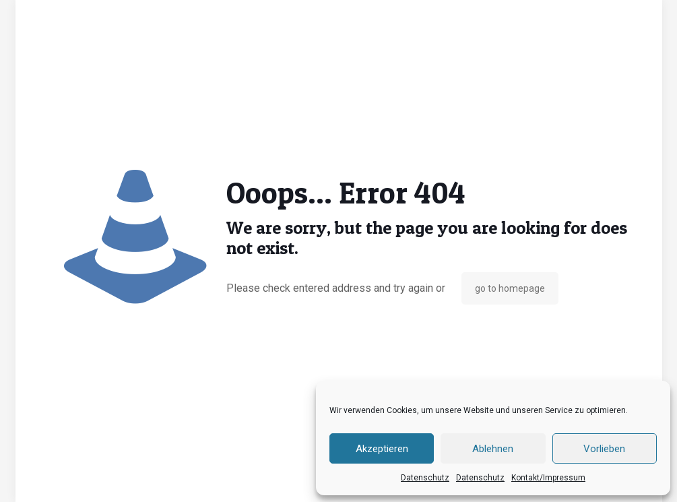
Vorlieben (604, 449)
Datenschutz (425, 477)
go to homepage (510, 288)
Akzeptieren (382, 449)
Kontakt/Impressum (548, 477)
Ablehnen (492, 449)
